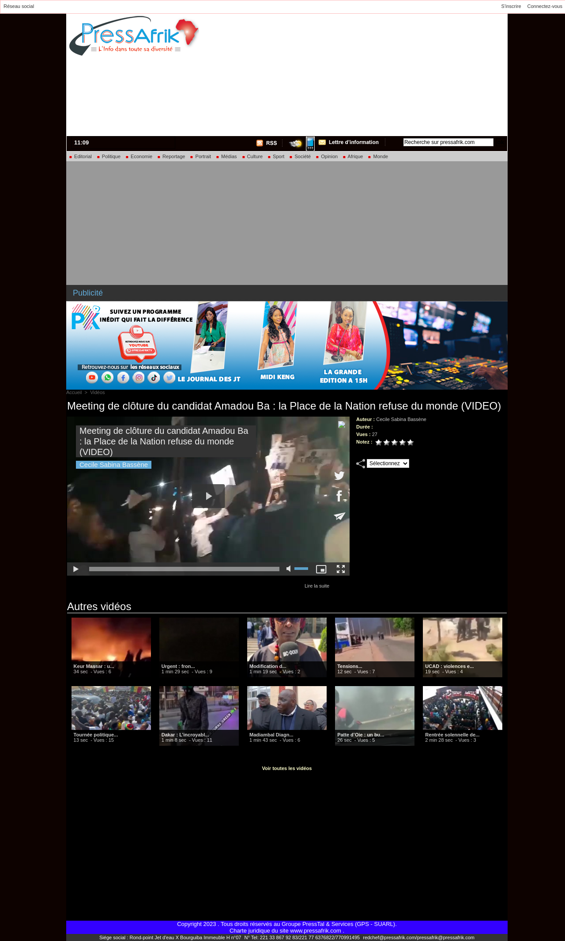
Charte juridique (250, 930)
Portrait (200, 156)
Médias (226, 156)
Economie (138, 156)
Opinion (326, 156)
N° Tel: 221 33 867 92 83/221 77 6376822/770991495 (302, 937)
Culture (252, 156)
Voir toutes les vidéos (287, 768)
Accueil (74, 392)
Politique (108, 156)
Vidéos (97, 392)
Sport (275, 156)
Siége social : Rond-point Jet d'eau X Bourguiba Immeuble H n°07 (170, 937)
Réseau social (19, 6)
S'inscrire (511, 6)
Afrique (352, 156)
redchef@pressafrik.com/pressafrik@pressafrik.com (419, 937)
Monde (377, 156)
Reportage (171, 156)
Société (300, 156)
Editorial (80, 156)
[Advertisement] (395, 73)
